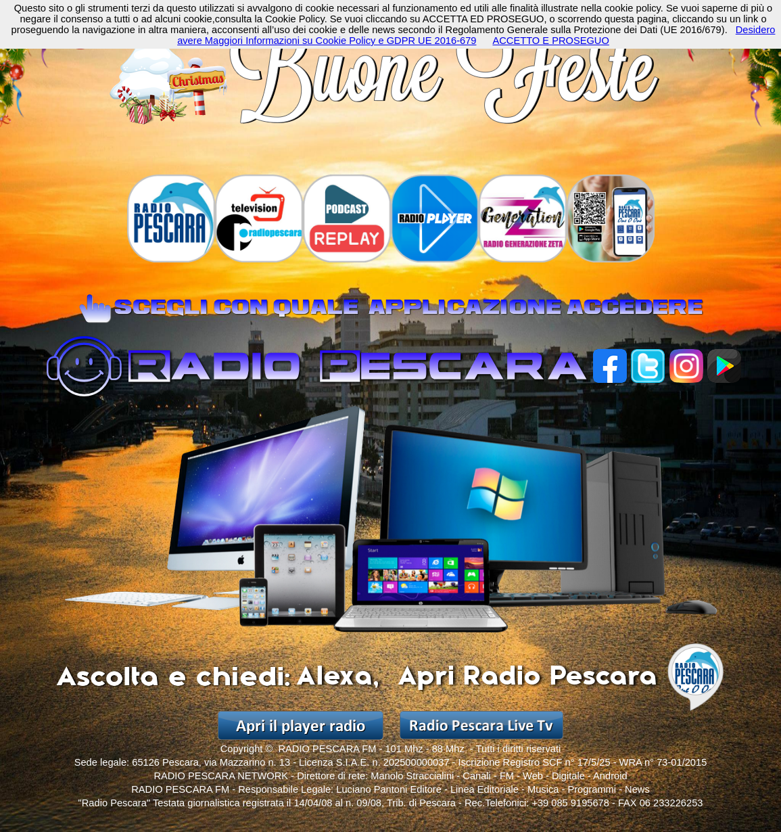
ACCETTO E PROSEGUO (550, 40)
